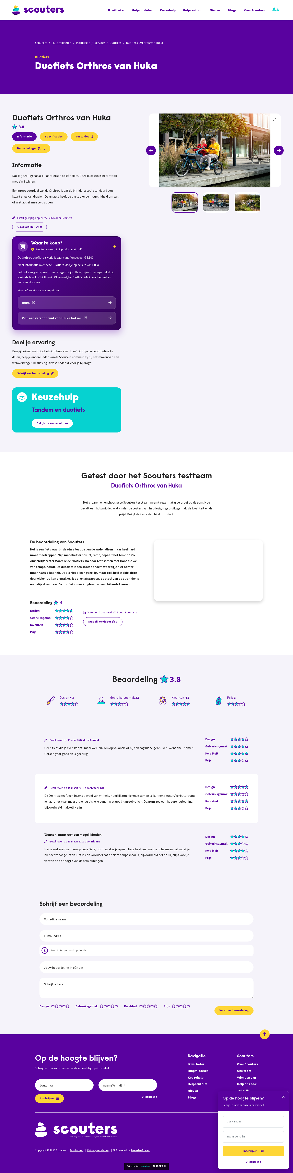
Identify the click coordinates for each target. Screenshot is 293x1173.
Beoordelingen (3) (31, 148)
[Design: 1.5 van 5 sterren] (56, 1006)
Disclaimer (76, 1150)
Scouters (41, 43)
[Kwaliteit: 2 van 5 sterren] (145, 1006)
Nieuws (215, 10)
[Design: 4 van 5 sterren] (65, 1006)
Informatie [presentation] (24, 136)
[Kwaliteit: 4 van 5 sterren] (153, 1006)
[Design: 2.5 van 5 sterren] (59, 1006)
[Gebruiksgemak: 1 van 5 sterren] (102, 1006)
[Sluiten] (283, 1096)
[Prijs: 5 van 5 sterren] (189, 1006)
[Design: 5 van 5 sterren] (68, 1006)
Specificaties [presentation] (54, 136)
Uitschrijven (149, 1096)
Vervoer (99, 43)
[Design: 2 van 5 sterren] (57, 1006)
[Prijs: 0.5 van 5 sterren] (173, 1006)
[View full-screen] (275, 120)
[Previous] (151, 150)
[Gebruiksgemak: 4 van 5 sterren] (113, 1006)
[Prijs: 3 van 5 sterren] (182, 1006)
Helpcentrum (192, 10)
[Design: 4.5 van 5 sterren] (67, 1006)
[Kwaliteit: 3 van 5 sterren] (149, 1006)
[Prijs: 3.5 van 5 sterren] (184, 1006)
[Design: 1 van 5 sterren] (54, 1006)
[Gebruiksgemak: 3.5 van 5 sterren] (112, 1006)
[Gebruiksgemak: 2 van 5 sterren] (106, 1006)
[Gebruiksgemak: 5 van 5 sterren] (117, 1006)
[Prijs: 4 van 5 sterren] (185, 1006)
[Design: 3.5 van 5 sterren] (63, 1006)
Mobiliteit (83, 43)
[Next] (279, 150)
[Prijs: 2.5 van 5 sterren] (180, 1006)
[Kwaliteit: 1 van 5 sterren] (142, 1006)
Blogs (232, 10)
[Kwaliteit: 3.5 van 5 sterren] (151, 1006)
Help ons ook (247, 1084)
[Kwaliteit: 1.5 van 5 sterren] (144, 1006)
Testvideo (84, 136)
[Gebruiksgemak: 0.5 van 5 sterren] (101, 1006)
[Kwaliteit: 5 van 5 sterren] (156, 1006)
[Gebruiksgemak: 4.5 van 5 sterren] (115, 1006)
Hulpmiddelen (142, 10)
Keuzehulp (168, 10)
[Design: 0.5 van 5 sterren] (52, 1006)
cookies (145, 1166)
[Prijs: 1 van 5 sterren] (174, 1006)
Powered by (131, 1150)
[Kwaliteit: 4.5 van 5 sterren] (155, 1006)
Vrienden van (246, 1077)
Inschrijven (49, 1098)
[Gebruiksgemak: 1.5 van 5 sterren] (104, 1006)
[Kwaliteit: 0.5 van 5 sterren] (140, 1006)
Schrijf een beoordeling (35, 373)
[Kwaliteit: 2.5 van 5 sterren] (147, 1006)
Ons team (244, 1071)
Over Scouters (254, 10)
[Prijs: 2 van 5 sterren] (178, 1006)
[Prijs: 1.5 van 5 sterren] (176, 1006)
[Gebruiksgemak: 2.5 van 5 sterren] (108, 1006)
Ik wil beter (116, 10)
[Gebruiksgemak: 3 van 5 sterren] (110, 1006)
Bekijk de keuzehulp (52, 423)
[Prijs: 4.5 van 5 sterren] (187, 1006)
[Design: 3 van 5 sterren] (61, 1006)
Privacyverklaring (98, 1150)
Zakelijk (243, 1091)
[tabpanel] (66, 183)
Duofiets (115, 43)
